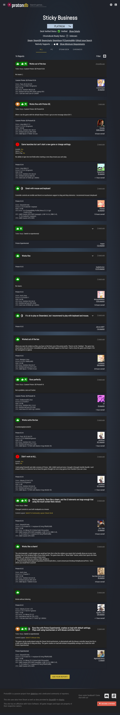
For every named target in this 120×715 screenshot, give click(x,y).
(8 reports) (101, 578)
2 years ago (101, 144)
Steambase (57, 40)
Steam (30, 40)
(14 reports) (101, 329)
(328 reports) (100, 130)
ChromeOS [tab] (77, 49)
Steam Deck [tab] (64, 49)
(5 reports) (101, 406)
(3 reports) (101, 90)
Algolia (61, 700)
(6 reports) (101, 174)
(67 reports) (101, 442)
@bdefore (34, 694)
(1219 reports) (100, 269)
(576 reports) (100, 301)
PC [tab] (52, 49)
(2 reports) (101, 530)
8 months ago (100, 64)
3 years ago (101, 380)
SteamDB (37, 40)
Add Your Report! (60, 677)
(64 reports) (101, 365)
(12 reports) (101, 246)
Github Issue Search (83, 40)
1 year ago (101, 104)
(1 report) (102, 660)
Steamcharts (47, 40)
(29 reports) (101, 614)
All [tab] (41, 49)
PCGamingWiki (68, 40)
